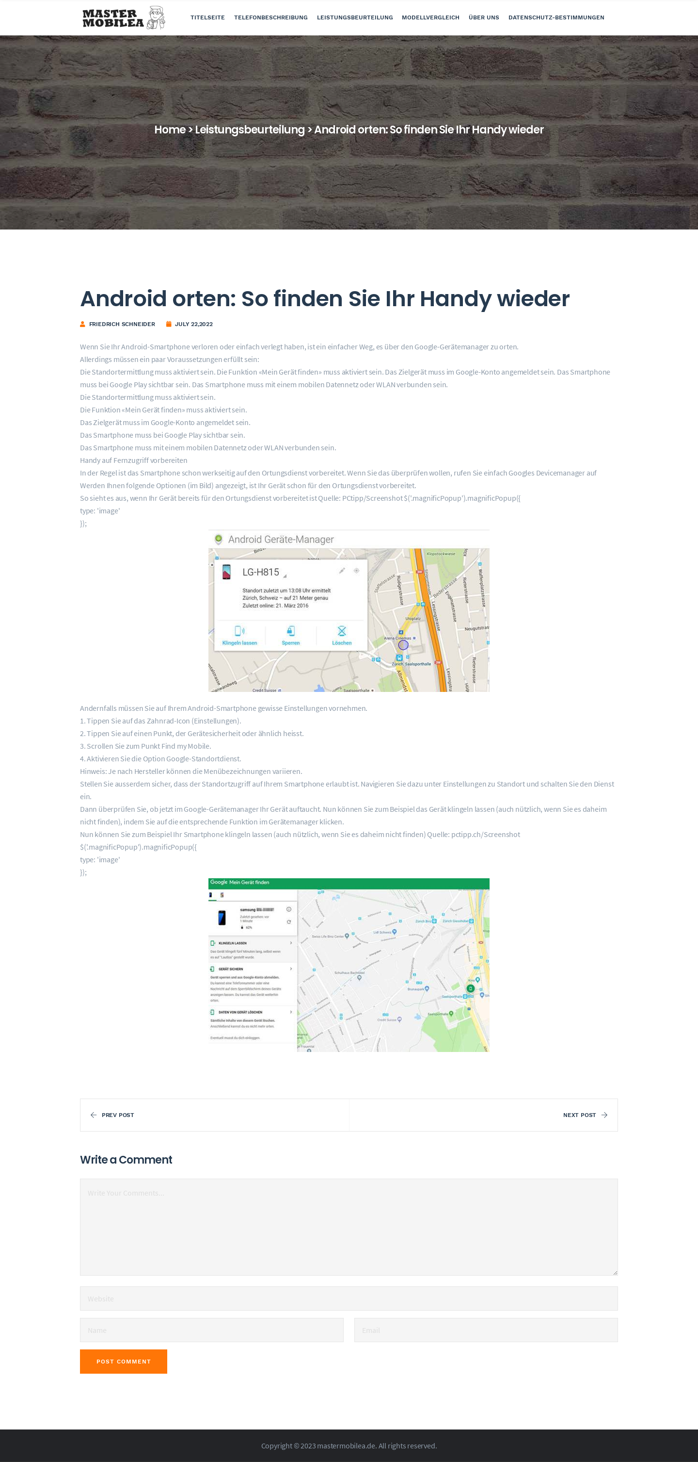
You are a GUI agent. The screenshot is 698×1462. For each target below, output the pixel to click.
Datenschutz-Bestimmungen (556, 17)
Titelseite (207, 17)
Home (170, 129)
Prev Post (112, 1115)
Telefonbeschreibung (271, 17)
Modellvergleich (431, 17)
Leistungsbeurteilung (355, 17)
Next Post (585, 1115)
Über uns (484, 17)
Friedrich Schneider (122, 324)
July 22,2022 (194, 324)
